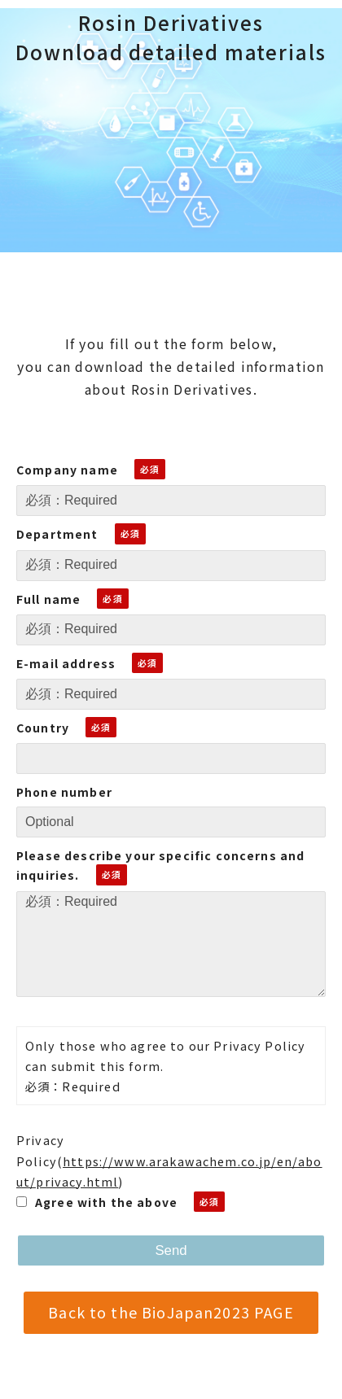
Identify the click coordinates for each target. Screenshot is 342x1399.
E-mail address (66, 663)
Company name (67, 469)
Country (42, 727)
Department (57, 534)
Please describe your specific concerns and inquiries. (160, 865)
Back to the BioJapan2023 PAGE (170, 1311)
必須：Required (171, 944)
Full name (48, 599)
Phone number (64, 792)
